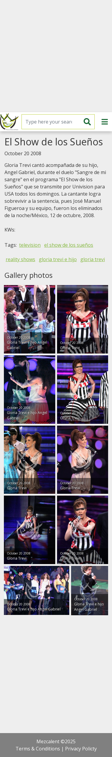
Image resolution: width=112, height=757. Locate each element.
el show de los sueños (68, 245)
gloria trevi (92, 259)
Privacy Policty (81, 748)
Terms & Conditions (38, 748)
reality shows (20, 259)
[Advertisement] (56, 56)
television (30, 245)
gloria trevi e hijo (58, 259)
